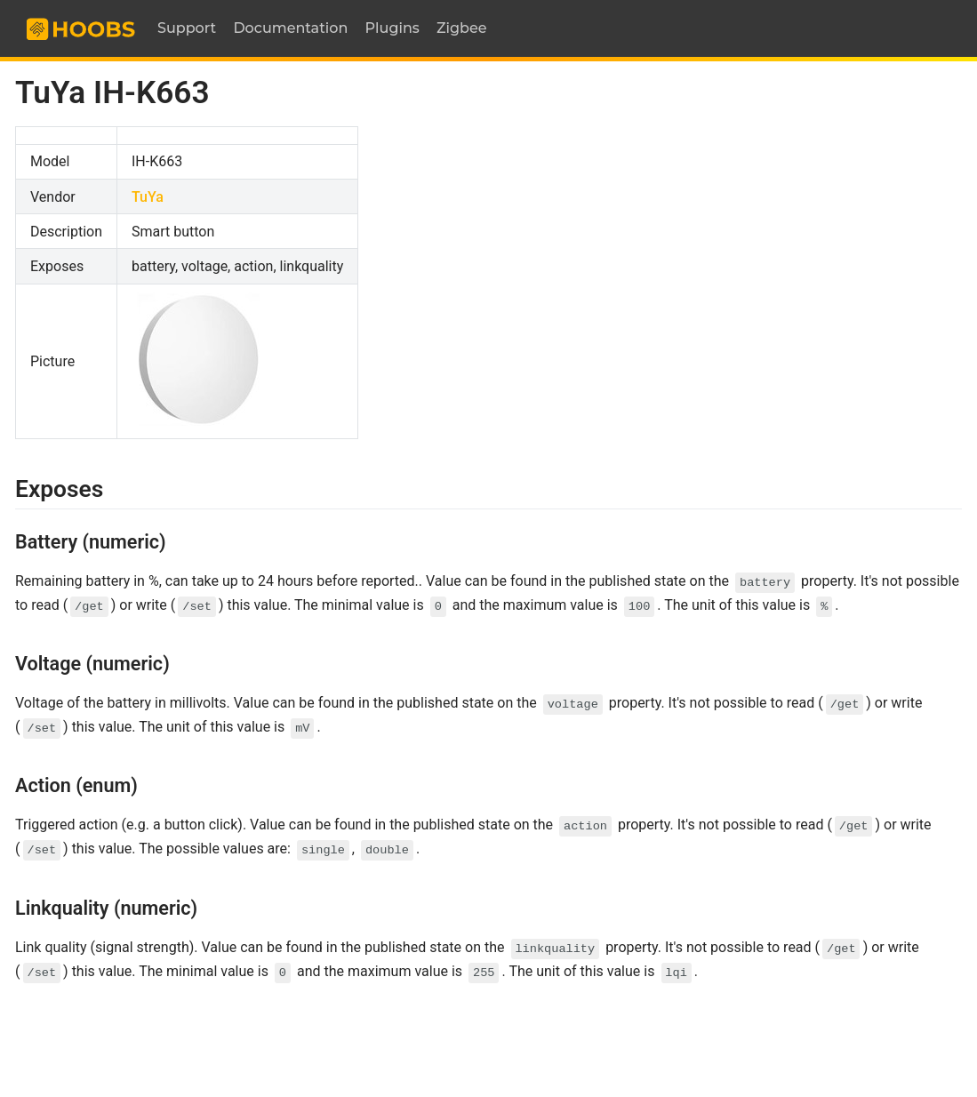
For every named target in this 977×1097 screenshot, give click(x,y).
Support (186, 28)
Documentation (290, 28)
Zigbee (461, 28)
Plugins (392, 28)
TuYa (148, 196)
